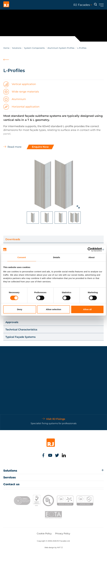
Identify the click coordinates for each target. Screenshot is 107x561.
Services (9, 477)
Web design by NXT (52, 547)
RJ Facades (82, 5)
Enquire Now (40, 146)
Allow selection (53, 309)
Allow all (87, 309)
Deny (19, 309)
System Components (34, 48)
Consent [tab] (21, 257)
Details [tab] (56, 257)
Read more (14, 146)
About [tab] (91, 257)
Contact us (11, 484)
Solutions (16, 48)
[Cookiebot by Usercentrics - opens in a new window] (91, 249)
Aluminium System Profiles (61, 48)
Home (6, 48)
